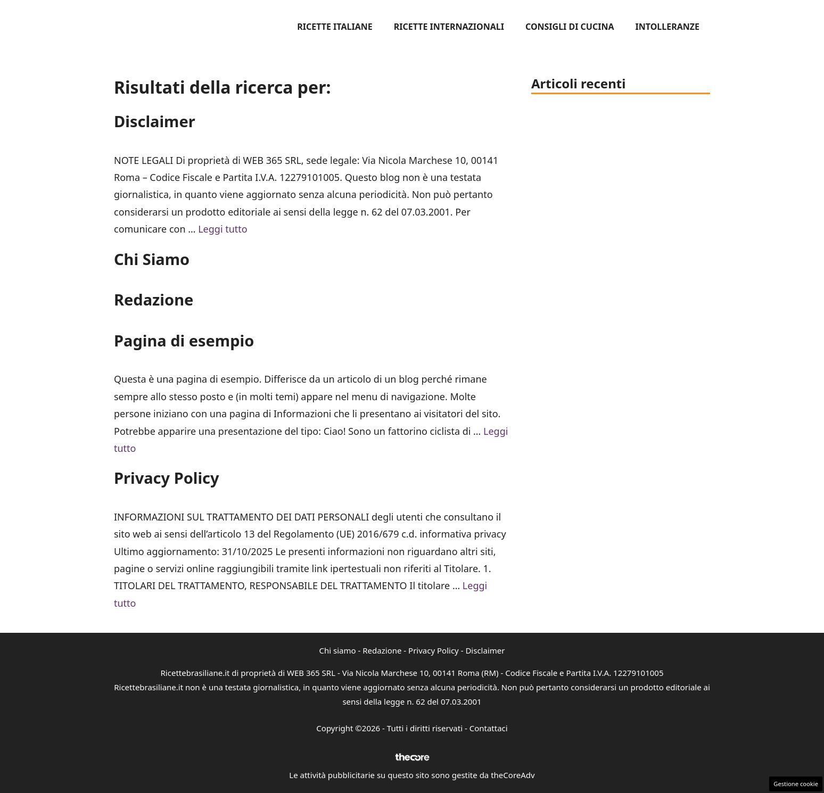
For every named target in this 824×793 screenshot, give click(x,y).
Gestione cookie (795, 784)
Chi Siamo (151, 259)
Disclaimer (154, 121)
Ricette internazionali (449, 26)
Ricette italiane (334, 26)
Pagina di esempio (184, 340)
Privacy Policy (166, 477)
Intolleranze (667, 26)
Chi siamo (337, 650)
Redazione (153, 299)
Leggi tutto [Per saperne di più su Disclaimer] (223, 228)
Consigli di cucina (569, 26)
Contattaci (488, 728)
